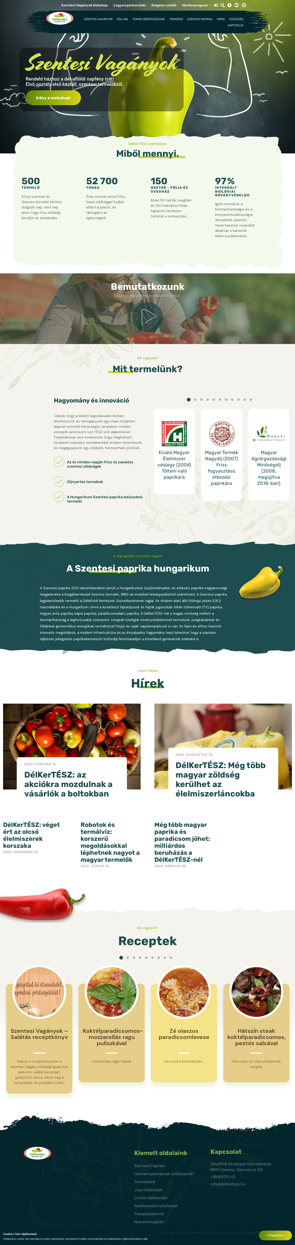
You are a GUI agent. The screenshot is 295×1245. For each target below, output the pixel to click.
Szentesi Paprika (200, 19)
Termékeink (144, 1181)
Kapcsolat (236, 25)
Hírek (221, 19)
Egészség (236, 19)
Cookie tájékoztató (151, 1197)
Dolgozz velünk (164, 5)
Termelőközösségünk (148, 19)
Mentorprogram (195, 5)
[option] (174, 452)
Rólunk (122, 19)
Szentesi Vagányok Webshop (84, 5)
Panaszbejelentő (149, 1213)
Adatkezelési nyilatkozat (155, 1205)
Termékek (176, 19)
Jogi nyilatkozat (148, 1189)
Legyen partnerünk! (129, 5)
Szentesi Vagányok (98, 19)
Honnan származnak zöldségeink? (164, 1173)
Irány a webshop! (53, 97)
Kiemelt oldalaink (160, 1153)
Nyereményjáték (149, 1221)
